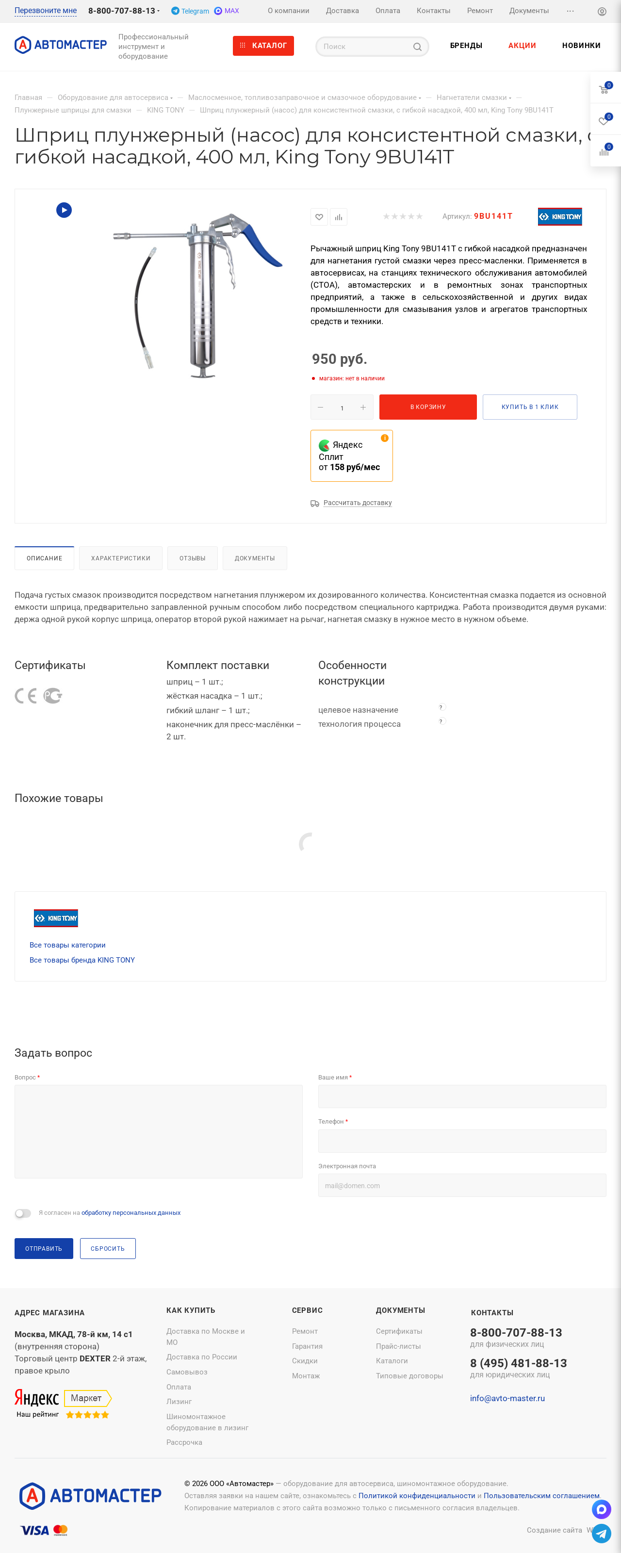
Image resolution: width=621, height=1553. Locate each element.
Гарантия (307, 1346)
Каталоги (392, 1361)
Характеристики (120, 558)
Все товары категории (68, 945)
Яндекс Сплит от (349, 456)
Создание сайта (554, 1530)
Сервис (307, 1310)
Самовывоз (187, 1372)
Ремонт (305, 1331)
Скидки (305, 1361)
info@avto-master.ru (507, 1398)
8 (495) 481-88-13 (518, 1369)
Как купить (190, 1310)
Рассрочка (184, 1442)
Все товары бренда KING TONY (82, 960)
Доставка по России (201, 1357)
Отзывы (193, 558)
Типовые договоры (409, 1376)
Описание (44, 558)
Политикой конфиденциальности (417, 1495)
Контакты (492, 1312)
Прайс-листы (398, 1346)
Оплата (178, 1387)
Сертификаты (399, 1331)
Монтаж (306, 1376)
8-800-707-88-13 (121, 11)
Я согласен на (109, 1212)
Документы (255, 558)
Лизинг (179, 1401)
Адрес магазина (50, 1312)
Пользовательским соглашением (542, 1495)
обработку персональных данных (131, 1212)
